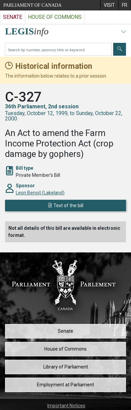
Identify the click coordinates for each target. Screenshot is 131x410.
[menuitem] (109, 5)
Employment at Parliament (65, 384)
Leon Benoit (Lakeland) (40, 192)
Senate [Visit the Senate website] (12, 17)
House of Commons (65, 349)
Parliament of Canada (32, 5)
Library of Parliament (65, 367)
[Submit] (119, 49)
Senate (65, 331)
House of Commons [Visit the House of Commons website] (55, 17)
